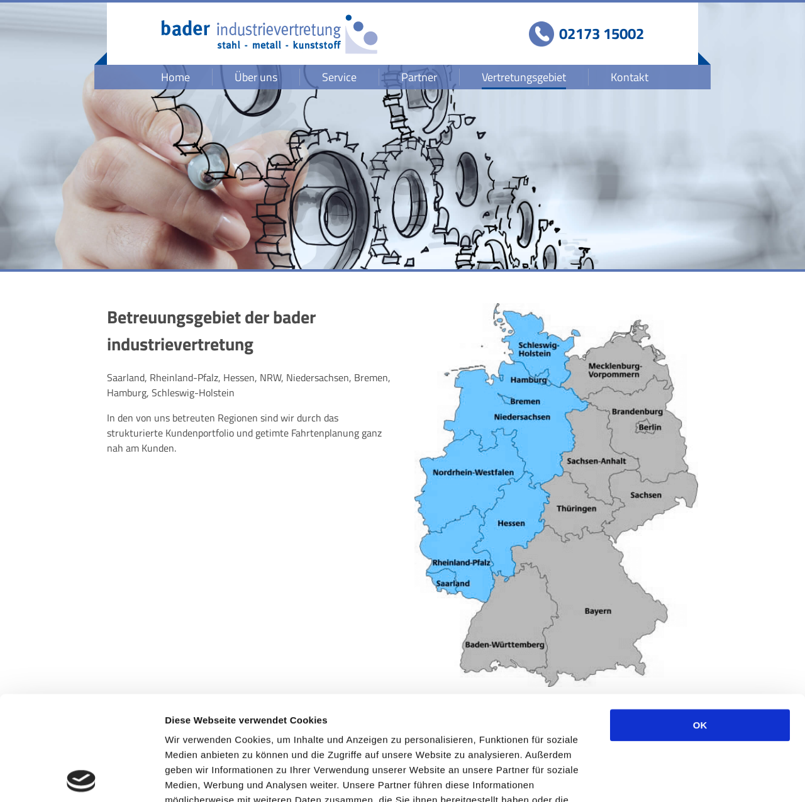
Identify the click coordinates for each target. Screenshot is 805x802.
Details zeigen (669, 777)
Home (175, 77)
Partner (419, 77)
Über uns (256, 77)
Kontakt (629, 77)
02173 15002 (601, 33)
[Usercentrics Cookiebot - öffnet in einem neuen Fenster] (81, 777)
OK (700, 621)
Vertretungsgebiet (524, 77)
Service (339, 77)
